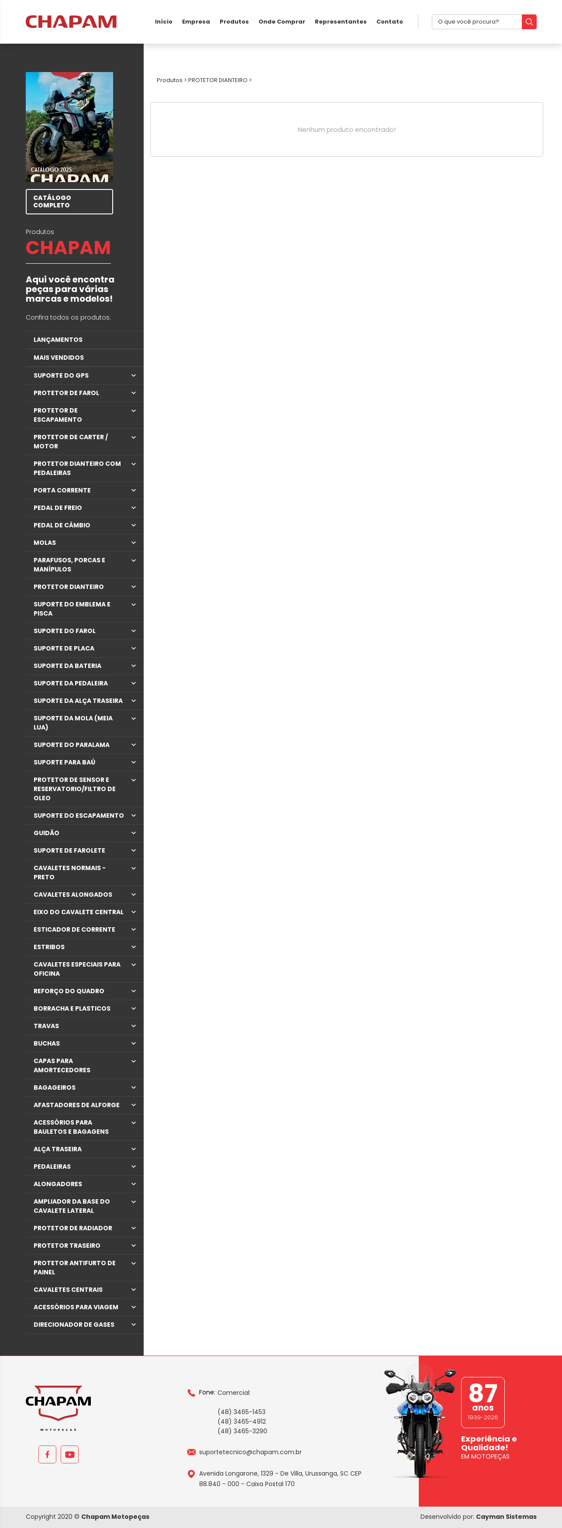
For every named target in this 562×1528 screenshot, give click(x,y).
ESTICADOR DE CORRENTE (74, 929)
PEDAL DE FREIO (58, 507)
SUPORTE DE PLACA (64, 648)
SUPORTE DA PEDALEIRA (71, 683)
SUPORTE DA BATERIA (67, 665)
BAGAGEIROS (55, 1087)
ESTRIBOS (49, 947)
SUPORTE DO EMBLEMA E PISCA (72, 609)
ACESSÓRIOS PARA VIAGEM (76, 1307)
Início (163, 21)
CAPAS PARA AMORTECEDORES (62, 1065)
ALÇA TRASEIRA (58, 1149)
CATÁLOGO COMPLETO (52, 201)
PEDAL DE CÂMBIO (62, 525)
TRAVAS (46, 1026)
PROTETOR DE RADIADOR (73, 1228)
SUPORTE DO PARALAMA (72, 744)
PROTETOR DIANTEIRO (69, 586)
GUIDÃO (46, 833)
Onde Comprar (282, 21)
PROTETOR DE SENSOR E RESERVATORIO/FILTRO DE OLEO (75, 788)
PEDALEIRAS (52, 1166)
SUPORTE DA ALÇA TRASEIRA (78, 700)
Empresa (196, 21)
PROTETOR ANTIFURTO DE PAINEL (75, 1268)
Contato (389, 21)
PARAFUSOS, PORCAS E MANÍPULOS (69, 565)
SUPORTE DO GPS (61, 375)
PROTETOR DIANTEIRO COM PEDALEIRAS (77, 468)
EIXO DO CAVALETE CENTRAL (79, 912)
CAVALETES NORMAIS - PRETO (70, 872)
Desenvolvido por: (479, 1516)
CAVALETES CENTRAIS (68, 1289)
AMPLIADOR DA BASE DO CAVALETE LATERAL (72, 1206)
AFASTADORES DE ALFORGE (77, 1105)
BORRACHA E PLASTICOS (72, 1008)
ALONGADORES (58, 1184)
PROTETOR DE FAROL (66, 393)
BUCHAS (47, 1043)
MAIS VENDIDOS (59, 357)
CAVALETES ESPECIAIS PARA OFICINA (77, 969)
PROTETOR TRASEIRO (67, 1245)
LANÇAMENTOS (58, 339)
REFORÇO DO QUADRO (69, 991)
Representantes (341, 21)
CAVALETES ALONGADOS (73, 894)
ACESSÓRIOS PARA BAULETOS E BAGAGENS (71, 1127)
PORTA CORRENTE (62, 490)
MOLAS (45, 542)
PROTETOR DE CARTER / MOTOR (71, 442)
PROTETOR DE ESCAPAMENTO (58, 415)
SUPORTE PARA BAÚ (64, 762)
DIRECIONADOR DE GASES (74, 1324)
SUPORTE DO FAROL (65, 630)
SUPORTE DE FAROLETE (69, 850)
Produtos (234, 21)
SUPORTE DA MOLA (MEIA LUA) (73, 723)
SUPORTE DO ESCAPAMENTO (79, 815)
